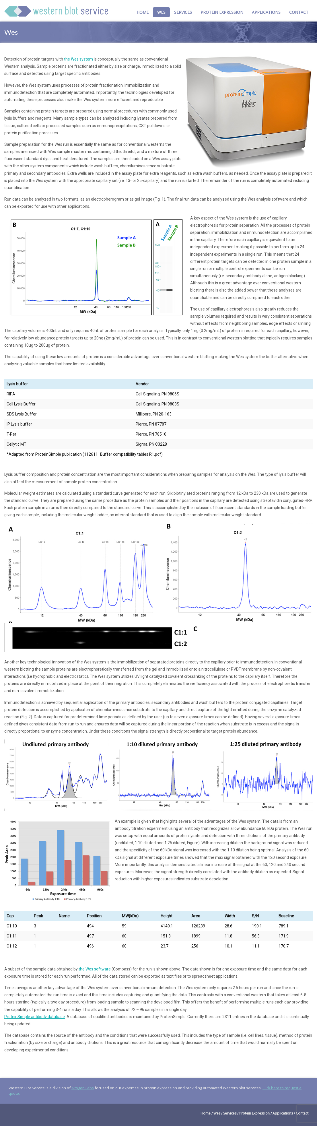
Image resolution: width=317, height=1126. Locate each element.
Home (143, 12)
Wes (161, 12)
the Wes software (95, 969)
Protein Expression (222, 12)
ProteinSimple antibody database (34, 1016)
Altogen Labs (82, 1087)
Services (183, 12)
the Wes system (78, 59)
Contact (298, 12)
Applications (266, 12)
